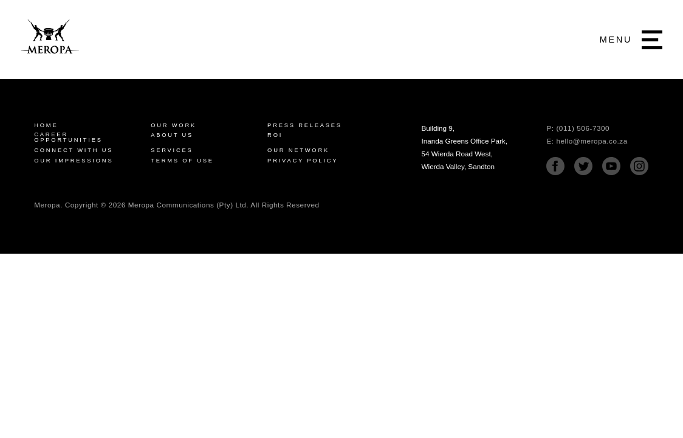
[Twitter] (583, 172)
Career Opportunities (68, 137)
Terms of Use (182, 161)
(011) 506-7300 (582, 128)
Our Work (173, 125)
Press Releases (304, 125)
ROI (275, 135)
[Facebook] (555, 172)
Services (172, 150)
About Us (172, 135)
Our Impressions (73, 161)
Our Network (298, 150)
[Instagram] (639, 172)
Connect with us (73, 150)
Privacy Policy (302, 161)
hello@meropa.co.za (591, 141)
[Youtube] (611, 172)
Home (46, 125)
